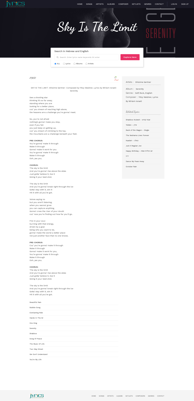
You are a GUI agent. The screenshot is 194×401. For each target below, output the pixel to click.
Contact (159, 4)
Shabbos (33, 333)
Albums (111, 4)
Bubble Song (35, 307)
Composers (140, 396)
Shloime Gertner (143, 82)
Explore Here (130, 57)
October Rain (131, 167)
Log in (174, 4)
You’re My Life (35, 359)
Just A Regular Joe (133, 146)
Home (79, 4)
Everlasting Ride (36, 313)
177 (127, 156)
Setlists (136, 4)
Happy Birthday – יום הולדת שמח (139, 151)
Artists (99, 4)
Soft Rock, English (143, 93)
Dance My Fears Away (135, 161)
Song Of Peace (36, 339)
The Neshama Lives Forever (137, 135)
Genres (147, 4)
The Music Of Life (37, 344)
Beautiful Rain (35, 302)
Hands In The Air (36, 318)
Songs (89, 4)
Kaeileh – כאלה (132, 141)
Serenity (33, 328)
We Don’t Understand (38, 354)
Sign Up (184, 4)
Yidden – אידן (131, 125)
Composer (123, 4)
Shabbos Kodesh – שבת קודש (138, 120)
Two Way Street (36, 349)
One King (33, 323)
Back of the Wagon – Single (137, 130)
